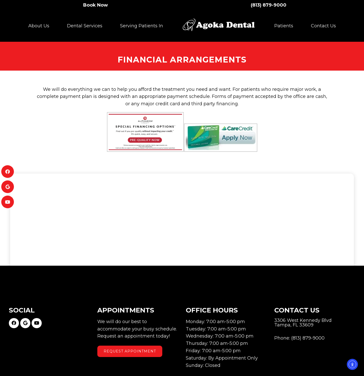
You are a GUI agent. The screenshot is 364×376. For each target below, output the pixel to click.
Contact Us (323, 25)
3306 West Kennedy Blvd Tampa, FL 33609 (303, 315)
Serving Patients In (141, 25)
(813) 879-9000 (268, 5)
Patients (283, 25)
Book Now (95, 5)
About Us (38, 25)
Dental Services (84, 25)
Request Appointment (130, 343)
